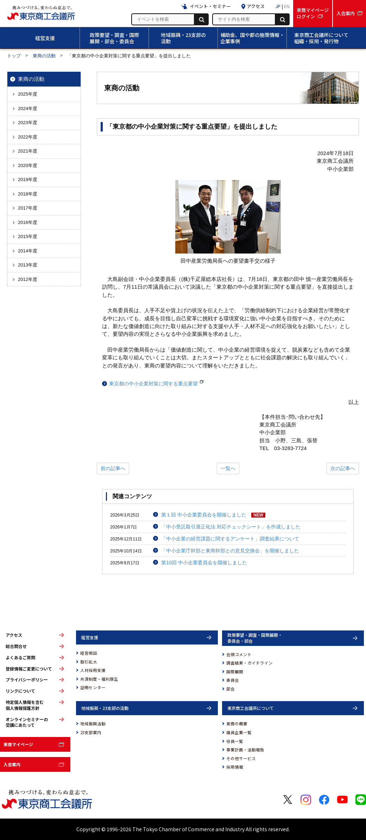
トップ (14, 55)
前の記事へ (113, 468)
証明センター (93, 687)
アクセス (14, 635)
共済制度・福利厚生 (99, 679)
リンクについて (20, 691)
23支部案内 (90, 732)
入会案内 (12, 764)
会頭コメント (239, 654)
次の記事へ (342, 468)
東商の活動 (44, 55)
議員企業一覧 (239, 732)
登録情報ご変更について (29, 669)
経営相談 (88, 653)
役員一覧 (234, 741)
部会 (230, 689)
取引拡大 (88, 662)
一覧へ (228, 468)
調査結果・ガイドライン (249, 663)
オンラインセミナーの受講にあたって (27, 722)
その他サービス (241, 758)
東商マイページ (18, 744)
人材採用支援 (93, 670)
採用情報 (234, 767)
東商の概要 (236, 723)
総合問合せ (16, 646)
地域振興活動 (93, 723)
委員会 (232, 680)
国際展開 (234, 671)
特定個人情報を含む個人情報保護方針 (25, 705)
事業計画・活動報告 (245, 749)
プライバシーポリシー (27, 679)
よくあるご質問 (20, 657)
